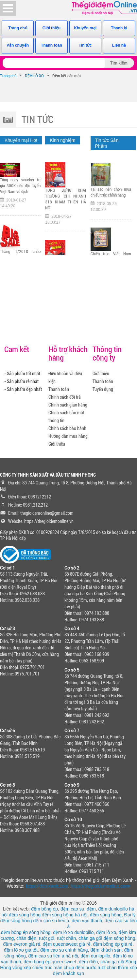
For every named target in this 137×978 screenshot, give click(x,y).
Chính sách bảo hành (67, 428)
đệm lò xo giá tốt (21, 950)
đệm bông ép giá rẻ (112, 944)
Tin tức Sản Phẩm (107, 143)
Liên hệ (119, 45)
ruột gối (46, 938)
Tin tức (85, 45)
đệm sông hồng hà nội (64, 914)
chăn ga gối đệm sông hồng (106, 938)
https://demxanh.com (47, 886)
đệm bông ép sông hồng (25, 932)
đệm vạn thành (87, 920)
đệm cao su (72, 908)
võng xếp (21, 967)
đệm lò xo (106, 932)
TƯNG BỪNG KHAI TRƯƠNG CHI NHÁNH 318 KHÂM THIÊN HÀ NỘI (65, 202)
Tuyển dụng (103, 389)
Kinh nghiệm (62, 140)
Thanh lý (119, 28)
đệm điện (88, 961)
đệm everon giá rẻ (21, 944)
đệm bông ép (44, 908)
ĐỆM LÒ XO (34, 75)
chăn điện (26, 938)
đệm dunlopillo (96, 955)
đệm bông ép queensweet (50, 961)
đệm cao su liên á (51, 920)
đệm (91, 908)
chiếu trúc (42, 967)
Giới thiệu (51, 28)
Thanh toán (51, 45)
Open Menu (8, 8)
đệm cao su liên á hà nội (53, 955)
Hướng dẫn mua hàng (68, 436)
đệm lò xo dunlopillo (73, 932)
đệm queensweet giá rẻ (67, 944)
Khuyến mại (85, 28)
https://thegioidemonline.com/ (100, 886)
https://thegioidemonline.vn (49, 521)
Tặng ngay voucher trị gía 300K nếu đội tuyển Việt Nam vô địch (20, 188)
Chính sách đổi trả (64, 397)
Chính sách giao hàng (67, 405)
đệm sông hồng (25, 914)
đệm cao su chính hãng (64, 950)
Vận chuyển (18, 45)
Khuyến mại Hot (21, 140)
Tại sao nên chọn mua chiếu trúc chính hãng (111, 194)
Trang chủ (18, 28)
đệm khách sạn (105, 950)
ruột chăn (66, 938)
